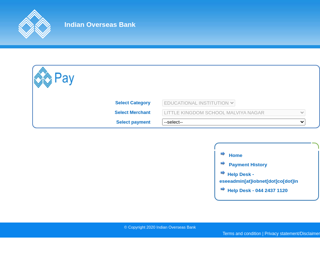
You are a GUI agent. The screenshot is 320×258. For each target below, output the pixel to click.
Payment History (247, 164)
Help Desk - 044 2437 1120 (258, 190)
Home (235, 155)
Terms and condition (242, 233)
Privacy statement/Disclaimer (292, 233)
